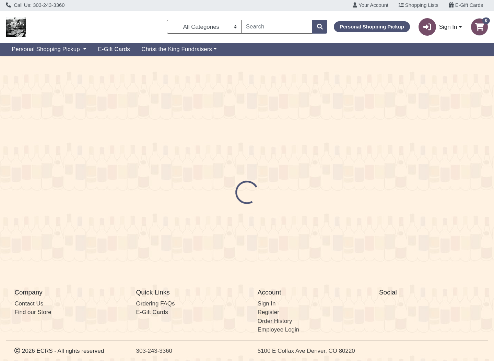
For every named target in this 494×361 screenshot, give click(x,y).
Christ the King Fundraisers (177, 49)
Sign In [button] (438, 27)
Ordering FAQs (155, 303)
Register (268, 312)
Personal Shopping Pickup (46, 49)
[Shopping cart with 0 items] (479, 27)
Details (225, 149)
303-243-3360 (154, 351)
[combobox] (277, 27)
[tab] (225, 148)
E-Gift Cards (466, 5)
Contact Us (28, 303)
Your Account (370, 5)
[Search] (277, 27)
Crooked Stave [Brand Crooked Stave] (296, 176)
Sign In (267, 303)
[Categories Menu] (204, 27)
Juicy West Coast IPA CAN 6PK (272, 242)
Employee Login (278, 330)
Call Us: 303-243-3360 (35, 5)
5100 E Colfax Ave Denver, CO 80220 (306, 351)
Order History (275, 321)
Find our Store (32, 312)
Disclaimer (259, 149)
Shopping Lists (418, 5)
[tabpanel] (350, 183)
